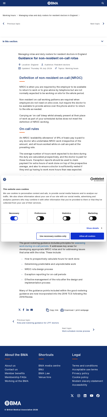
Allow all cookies (87, 236)
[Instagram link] (79, 396)
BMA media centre (49, 365)
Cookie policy (80, 377)
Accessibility (79, 385)
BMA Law (44, 373)
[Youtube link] (92, 396)
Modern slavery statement (87, 381)
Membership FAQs (15, 377)
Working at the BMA (16, 381)
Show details (93, 228)
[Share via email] (31, 310)
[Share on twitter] (19, 310)
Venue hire (45, 377)
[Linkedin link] (85, 396)
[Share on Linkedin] (27, 310)
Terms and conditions (85, 365)
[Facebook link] (98, 396)
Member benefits (15, 373)
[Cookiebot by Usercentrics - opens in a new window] (92, 179)
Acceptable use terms (85, 369)
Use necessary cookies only (53, 236)
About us (10, 365)
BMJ (41, 369)
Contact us (11, 369)
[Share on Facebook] (23, 310)
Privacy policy (80, 373)
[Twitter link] (72, 396)
